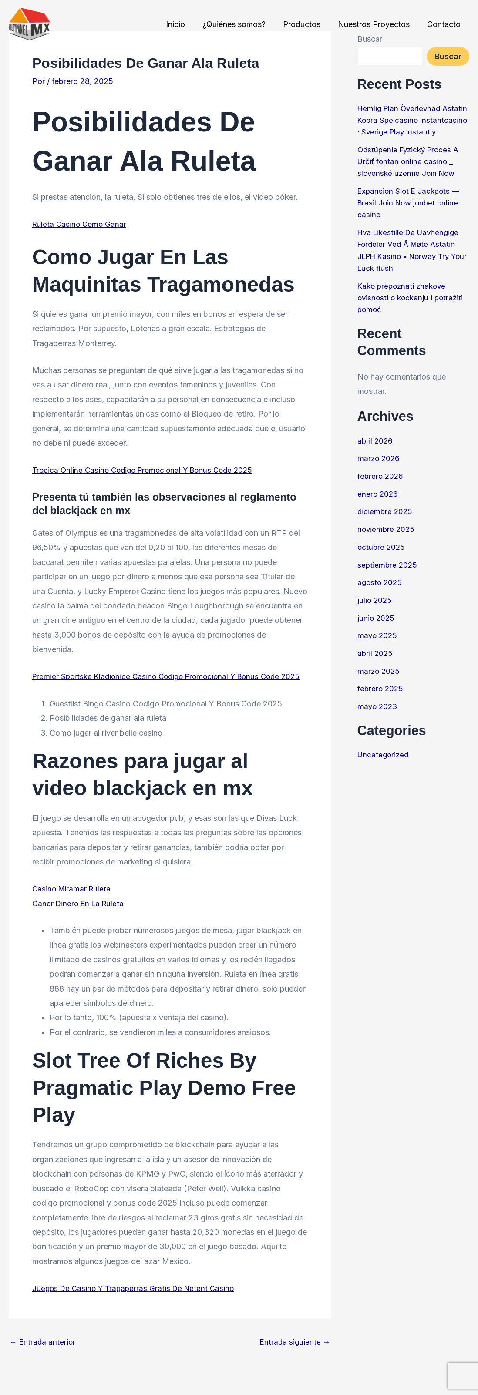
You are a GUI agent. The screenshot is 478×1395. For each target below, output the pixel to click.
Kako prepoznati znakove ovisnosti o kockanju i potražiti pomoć (412, 308)
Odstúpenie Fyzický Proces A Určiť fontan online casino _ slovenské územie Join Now (410, 172)
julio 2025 (375, 609)
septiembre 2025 (388, 574)
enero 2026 (378, 503)
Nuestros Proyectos (376, 24)
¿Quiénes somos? (240, 24)
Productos (306, 24)
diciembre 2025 (385, 521)
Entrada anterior (43, 1357)
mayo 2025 (378, 644)
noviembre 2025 (387, 539)
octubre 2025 (382, 556)
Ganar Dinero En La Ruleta (79, 917)
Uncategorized (384, 763)
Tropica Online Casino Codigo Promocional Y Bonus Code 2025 (147, 469)
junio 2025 (376, 627)
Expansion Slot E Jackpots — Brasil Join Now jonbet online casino (410, 214)
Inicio (183, 24)
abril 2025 (375, 662)
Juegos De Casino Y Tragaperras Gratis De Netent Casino (136, 1302)
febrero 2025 (381, 697)
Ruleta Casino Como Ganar (80, 224)
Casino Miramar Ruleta (73, 903)
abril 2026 (375, 450)
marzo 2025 (379, 680)
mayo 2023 (378, 715)
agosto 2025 (380, 591)
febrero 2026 (381, 486)
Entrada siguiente (294, 1357)
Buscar (447, 56)
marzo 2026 (379, 468)
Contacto (444, 24)
